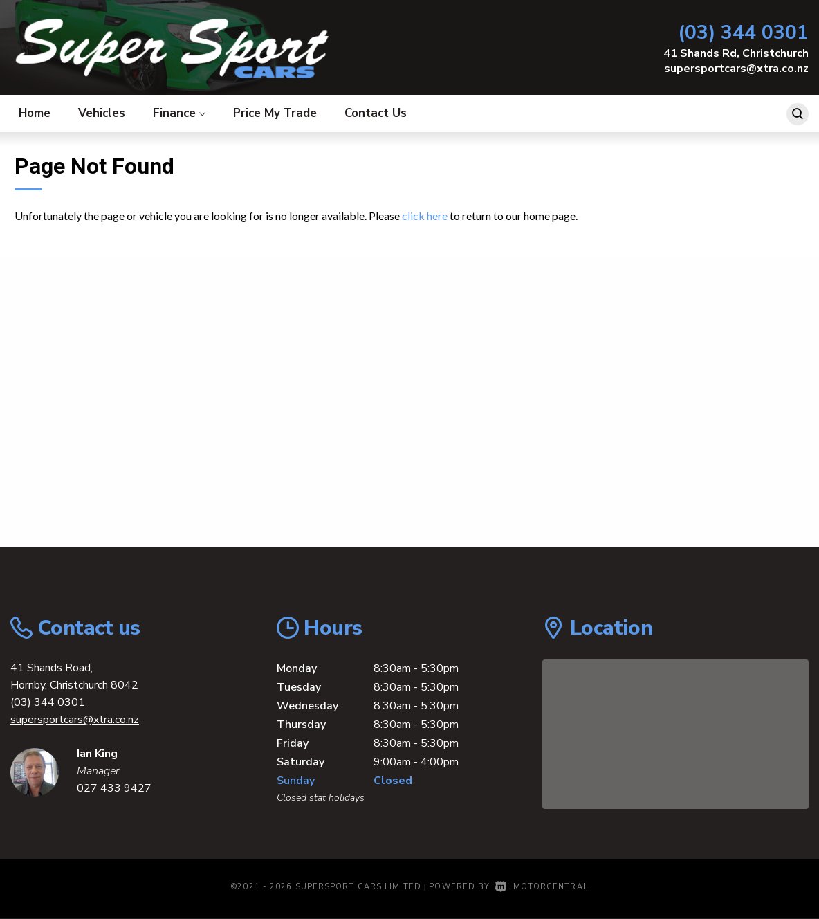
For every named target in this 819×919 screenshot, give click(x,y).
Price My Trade (275, 113)
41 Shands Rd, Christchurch (736, 53)
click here (425, 215)
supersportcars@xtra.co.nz (736, 68)
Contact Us (375, 113)
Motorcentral (541, 887)
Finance (179, 113)
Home (34, 113)
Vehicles (101, 113)
